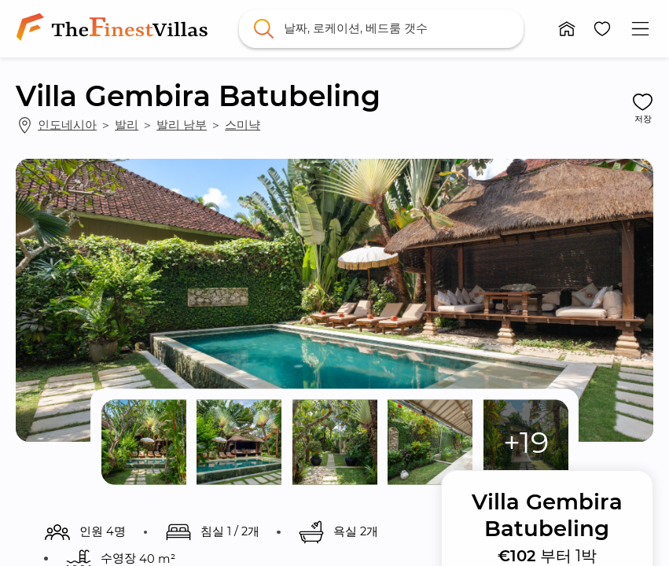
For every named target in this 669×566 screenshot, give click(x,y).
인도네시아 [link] (67, 125)
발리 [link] (126, 125)
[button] (566, 28)
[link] (115, 28)
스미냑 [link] (242, 125)
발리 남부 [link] (181, 125)
